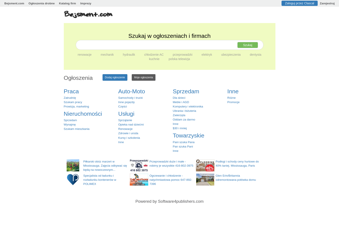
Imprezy (85, 3)
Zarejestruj (327, 3)
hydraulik (129, 54)
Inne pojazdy (126, 102)
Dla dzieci (179, 97)
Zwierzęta (179, 115)
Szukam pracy (73, 102)
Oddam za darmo (184, 119)
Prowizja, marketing (76, 106)
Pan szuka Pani (183, 146)
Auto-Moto (131, 91)
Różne (231, 97)
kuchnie (154, 59)
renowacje (85, 54)
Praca (71, 91)
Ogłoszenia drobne (42, 3)
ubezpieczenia (231, 54)
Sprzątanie (125, 120)
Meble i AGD (181, 102)
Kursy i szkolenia (129, 137)
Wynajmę (70, 124)
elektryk (207, 54)
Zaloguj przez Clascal (299, 3)
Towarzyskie (188, 135)
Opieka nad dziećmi (131, 124)
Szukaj (247, 45)
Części (122, 106)
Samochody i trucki (130, 97)
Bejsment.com (14, 3)
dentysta (255, 54)
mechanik (108, 54)
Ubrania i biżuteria (184, 110)
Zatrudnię (70, 97)
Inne (121, 142)
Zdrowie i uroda (128, 133)
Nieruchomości (83, 113)
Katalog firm (67, 3)
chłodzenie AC (154, 54)
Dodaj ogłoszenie (115, 77)
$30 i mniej (180, 128)
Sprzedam (70, 120)
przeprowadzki (183, 54)
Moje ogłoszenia (143, 77)
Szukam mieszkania (77, 129)
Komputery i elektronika (188, 106)
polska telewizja (179, 59)
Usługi (126, 113)
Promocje (233, 102)
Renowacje (125, 129)
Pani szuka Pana (184, 142)
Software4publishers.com (181, 201)
